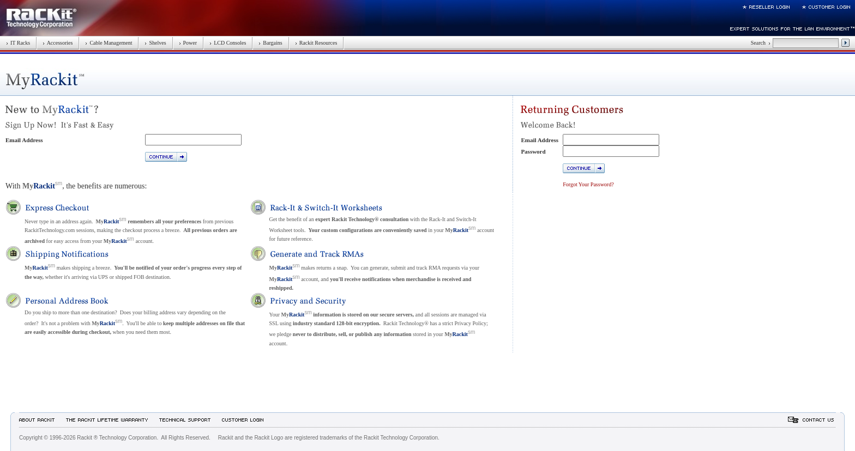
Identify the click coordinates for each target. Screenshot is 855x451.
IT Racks (18, 43)
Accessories (58, 43)
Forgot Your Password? (588, 184)
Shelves (155, 43)
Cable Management (108, 43)
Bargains (270, 43)
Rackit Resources (316, 43)
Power (188, 43)
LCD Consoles (227, 43)
